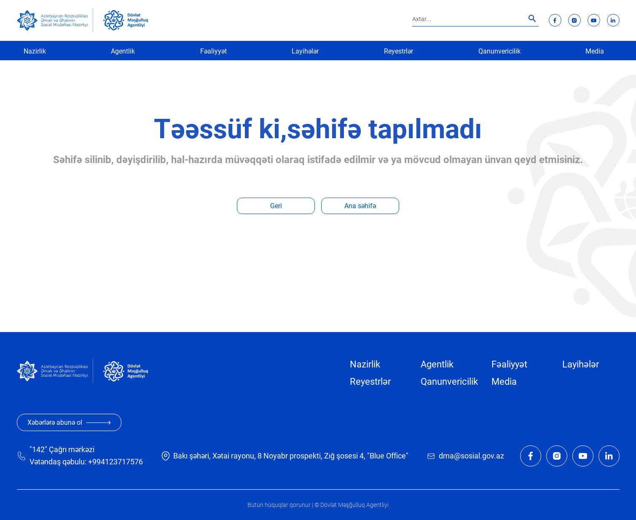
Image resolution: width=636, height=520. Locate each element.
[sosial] (55, 20)
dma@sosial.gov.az (471, 455)
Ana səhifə (360, 206)
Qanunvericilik (499, 51)
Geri (276, 206)
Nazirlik (35, 51)
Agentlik (123, 51)
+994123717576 (115, 461)
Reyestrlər (398, 51)
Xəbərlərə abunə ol (69, 422)
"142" (38, 449)
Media (594, 51)
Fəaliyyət (213, 51)
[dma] (126, 20)
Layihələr (305, 51)
